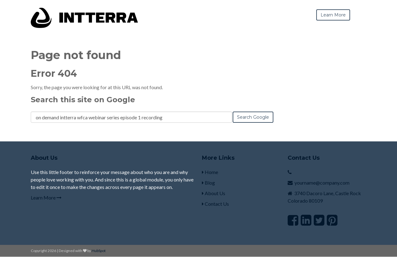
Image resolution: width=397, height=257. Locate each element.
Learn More (46, 197)
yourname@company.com (321, 183)
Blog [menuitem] (208, 183)
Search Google (253, 117)
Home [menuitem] (210, 172)
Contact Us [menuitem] (215, 204)
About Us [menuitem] (213, 193)
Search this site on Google (83, 99)
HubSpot (99, 250)
